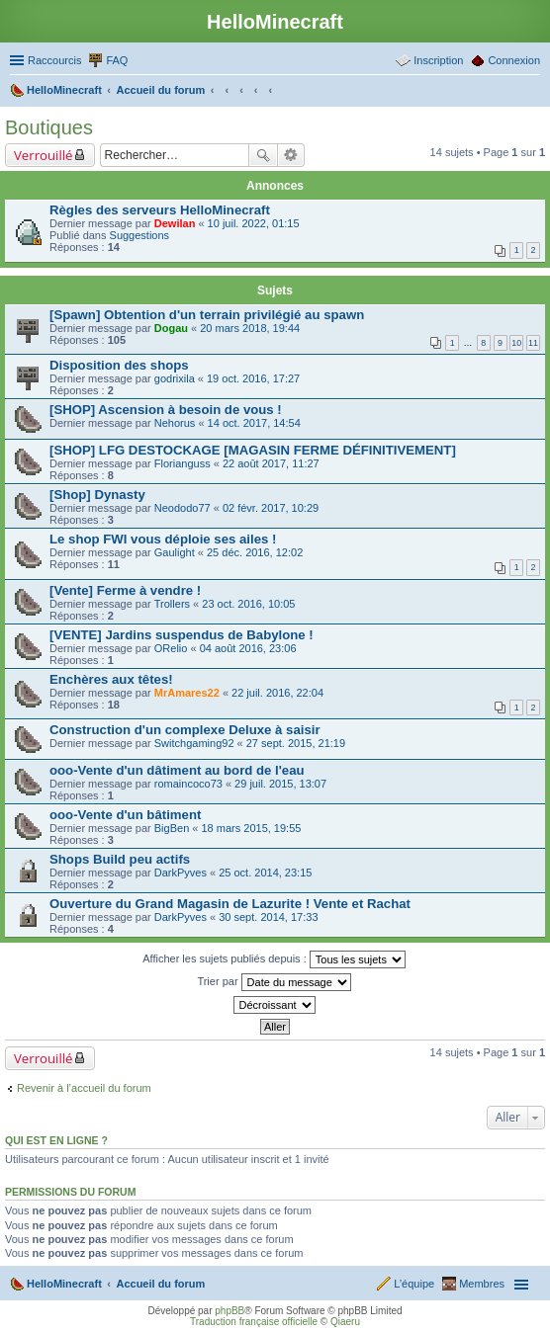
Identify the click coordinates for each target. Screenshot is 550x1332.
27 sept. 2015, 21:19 (295, 743)
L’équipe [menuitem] (414, 1284)
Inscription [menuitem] (438, 60)
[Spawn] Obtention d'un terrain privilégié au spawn (206, 314)
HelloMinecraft (64, 1284)
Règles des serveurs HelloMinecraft (159, 210)
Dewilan (175, 223)
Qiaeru (345, 1321)
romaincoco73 (188, 784)
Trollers (172, 604)
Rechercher (263, 155)
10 (516, 343)
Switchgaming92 (194, 743)
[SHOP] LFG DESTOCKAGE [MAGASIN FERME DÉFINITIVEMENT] (252, 450)
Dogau (171, 328)
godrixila (174, 378)
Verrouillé (43, 155)
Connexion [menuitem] (514, 60)
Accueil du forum (160, 1284)
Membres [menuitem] (481, 1284)
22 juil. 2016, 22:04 (277, 693)
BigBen (171, 828)
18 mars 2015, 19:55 (252, 828)
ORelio (171, 648)
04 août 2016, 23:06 (248, 648)
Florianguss (182, 463)
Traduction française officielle (254, 1321)
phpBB (229, 1310)
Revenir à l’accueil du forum (84, 1088)
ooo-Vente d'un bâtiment (125, 814)
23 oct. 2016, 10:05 (248, 604)
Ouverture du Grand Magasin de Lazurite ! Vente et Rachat (230, 903)
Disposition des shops (119, 365)
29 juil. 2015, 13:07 (280, 784)
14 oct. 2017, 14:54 (254, 423)
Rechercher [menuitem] (532, 92)
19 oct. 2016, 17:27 (253, 378)
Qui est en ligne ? (56, 1140)
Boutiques (49, 127)
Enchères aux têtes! (111, 679)
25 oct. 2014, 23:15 (265, 872)
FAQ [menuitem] (117, 60)
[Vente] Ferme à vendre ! (125, 590)
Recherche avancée (291, 155)
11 (533, 343)
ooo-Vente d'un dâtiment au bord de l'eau (177, 770)
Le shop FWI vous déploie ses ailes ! (162, 539)
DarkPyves (180, 872)
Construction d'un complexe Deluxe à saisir (185, 729)
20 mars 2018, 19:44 (250, 328)
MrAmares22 (187, 693)
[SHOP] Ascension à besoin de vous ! (165, 409)
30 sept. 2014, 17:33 (268, 917)
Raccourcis (54, 60)
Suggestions (140, 235)
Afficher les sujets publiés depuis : (274, 959)
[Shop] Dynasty (97, 494)
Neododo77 (182, 508)
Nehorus (175, 423)
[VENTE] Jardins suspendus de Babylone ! (181, 634)
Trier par (273, 982)
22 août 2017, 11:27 (271, 463)
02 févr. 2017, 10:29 (271, 508)
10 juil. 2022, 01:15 (254, 223)
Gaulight (174, 552)
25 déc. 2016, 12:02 (255, 552)
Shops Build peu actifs (119, 859)
